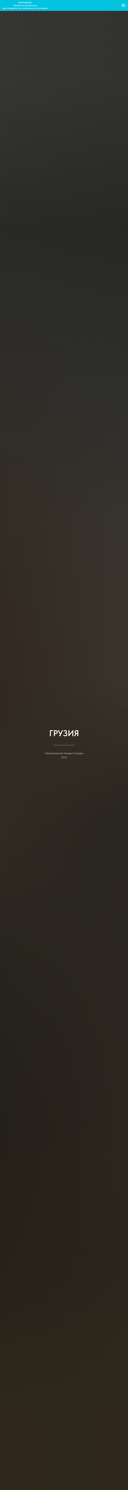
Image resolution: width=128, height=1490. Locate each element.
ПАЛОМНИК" (25, 2)
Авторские (18, 5)
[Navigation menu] (123, 5)
